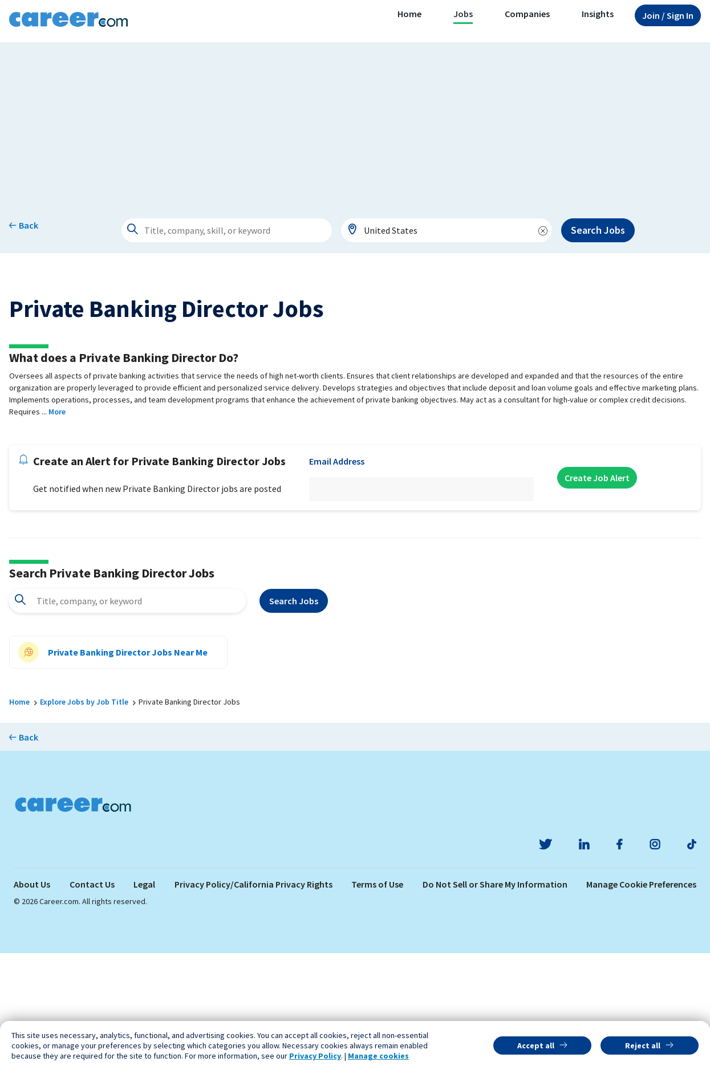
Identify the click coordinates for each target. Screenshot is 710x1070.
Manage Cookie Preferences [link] (641, 1001)
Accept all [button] (535, 1045)
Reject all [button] (642, 1045)
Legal (144, 1001)
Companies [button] (527, 13)
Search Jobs (598, 230)
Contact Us (92, 1001)
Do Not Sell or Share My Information (495, 1001)
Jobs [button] (463, 13)
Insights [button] (598, 13)
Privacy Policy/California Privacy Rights (253, 1001)
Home (409, 13)
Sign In (667, 15)
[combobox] (446, 230)
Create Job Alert (597, 594)
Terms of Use (377, 1001)
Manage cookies (378, 1056)
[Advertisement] (355, 122)
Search (293, 718)
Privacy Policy (315, 1056)
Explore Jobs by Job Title (84, 819)
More (57, 528)
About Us (32, 1001)
